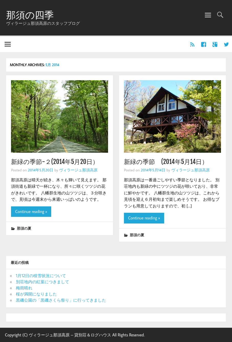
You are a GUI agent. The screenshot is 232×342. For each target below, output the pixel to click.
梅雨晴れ (24, 287)
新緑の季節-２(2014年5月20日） (55, 162)
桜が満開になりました (36, 294)
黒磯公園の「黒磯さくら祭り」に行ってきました (61, 300)
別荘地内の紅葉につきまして (42, 281)
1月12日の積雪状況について (41, 275)
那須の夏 (24, 228)
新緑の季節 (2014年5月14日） (166, 162)
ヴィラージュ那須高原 (78, 169)
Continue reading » (31, 211)
